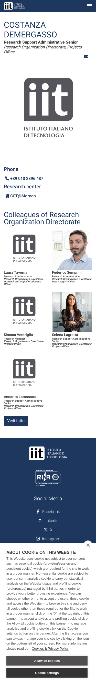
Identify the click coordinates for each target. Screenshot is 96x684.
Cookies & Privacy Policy (50, 648)
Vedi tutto (16, 420)
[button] (86, 56)
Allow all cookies (47, 661)
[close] (88, 544)
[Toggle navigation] (89, 6)
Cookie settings (47, 673)
